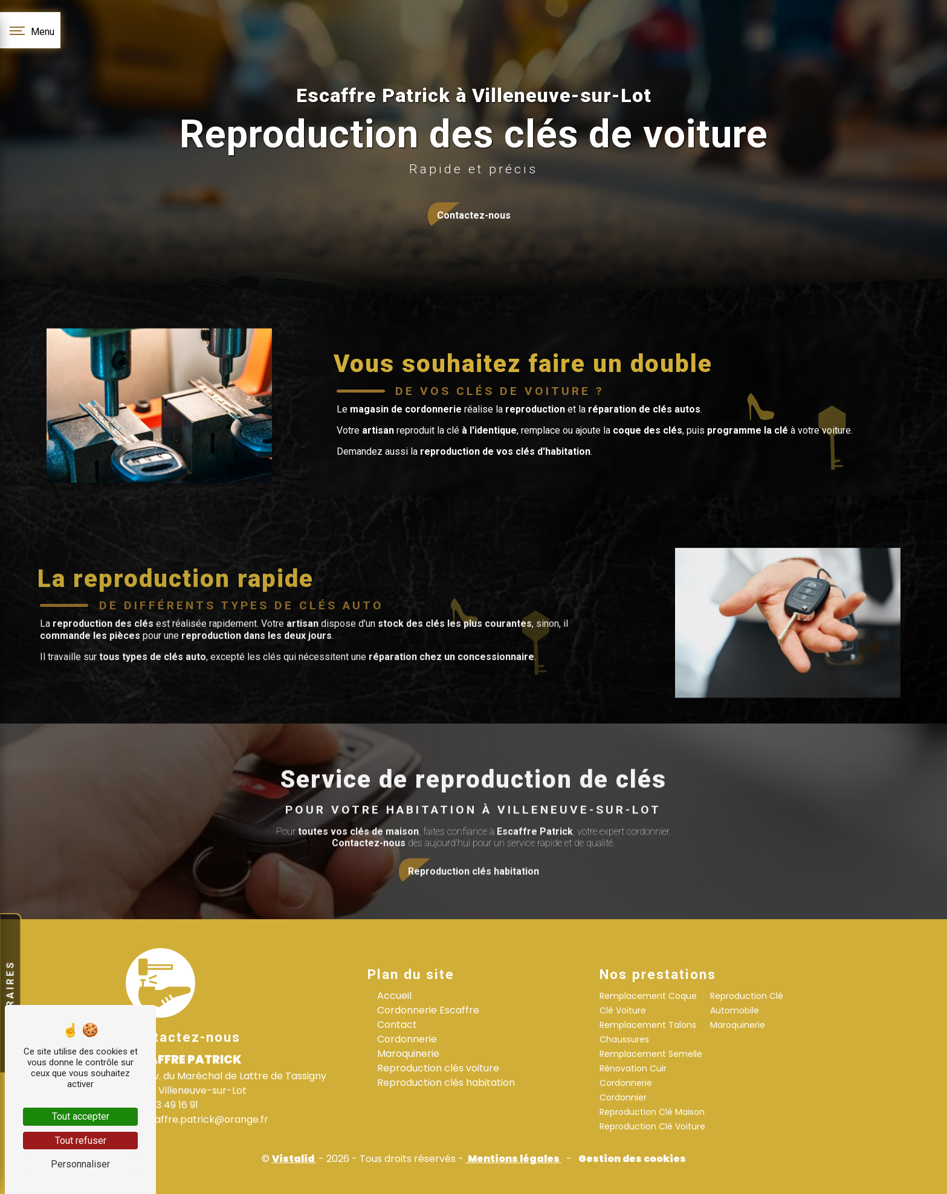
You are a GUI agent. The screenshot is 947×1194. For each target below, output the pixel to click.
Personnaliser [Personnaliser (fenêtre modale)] (80, 1164)
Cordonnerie (407, 1039)
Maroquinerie (408, 1054)
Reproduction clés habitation (446, 1083)
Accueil (394, 996)
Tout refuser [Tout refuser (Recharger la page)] (80, 1140)
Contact (397, 1025)
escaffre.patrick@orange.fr (197, 1119)
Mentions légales (513, 1159)
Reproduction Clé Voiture (652, 1126)
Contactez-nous (474, 215)
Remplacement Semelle (651, 1054)
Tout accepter (80, 1116)
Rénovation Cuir (633, 1068)
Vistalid (294, 1159)
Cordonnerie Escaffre (428, 1010)
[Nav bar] (30, 30)
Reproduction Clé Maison (652, 1112)
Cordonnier (623, 1097)
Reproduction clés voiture (438, 1068)
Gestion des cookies (631, 1159)
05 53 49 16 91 (162, 1105)
